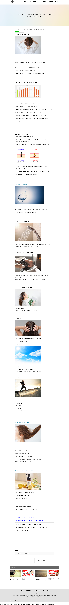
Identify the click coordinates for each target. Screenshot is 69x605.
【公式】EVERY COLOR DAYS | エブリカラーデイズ (34, 590)
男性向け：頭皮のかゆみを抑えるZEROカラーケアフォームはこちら (26, 540)
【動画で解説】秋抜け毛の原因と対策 (53, 576)
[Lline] (17, 31)
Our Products (36, 595)
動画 (24, 579)
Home (14, 595)
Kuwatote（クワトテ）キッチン (26, 596)
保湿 (26, 553)
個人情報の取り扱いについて (44, 596)
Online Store (33, 1)
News (39, 1)
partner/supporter (50, 595)
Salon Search (41, 595)
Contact (56, 1)
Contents (50, 1)
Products (26, 1)
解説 (25, 579)
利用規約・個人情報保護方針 (35, 596)
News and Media (22, 595)
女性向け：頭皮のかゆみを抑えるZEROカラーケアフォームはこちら (26, 536)
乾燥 (25, 553)
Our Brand (31, 595)
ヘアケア (18, 580)
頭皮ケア (41, 16)
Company (44, 1)
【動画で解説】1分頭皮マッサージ (27, 576)
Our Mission (27, 595)
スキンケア (37, 16)
